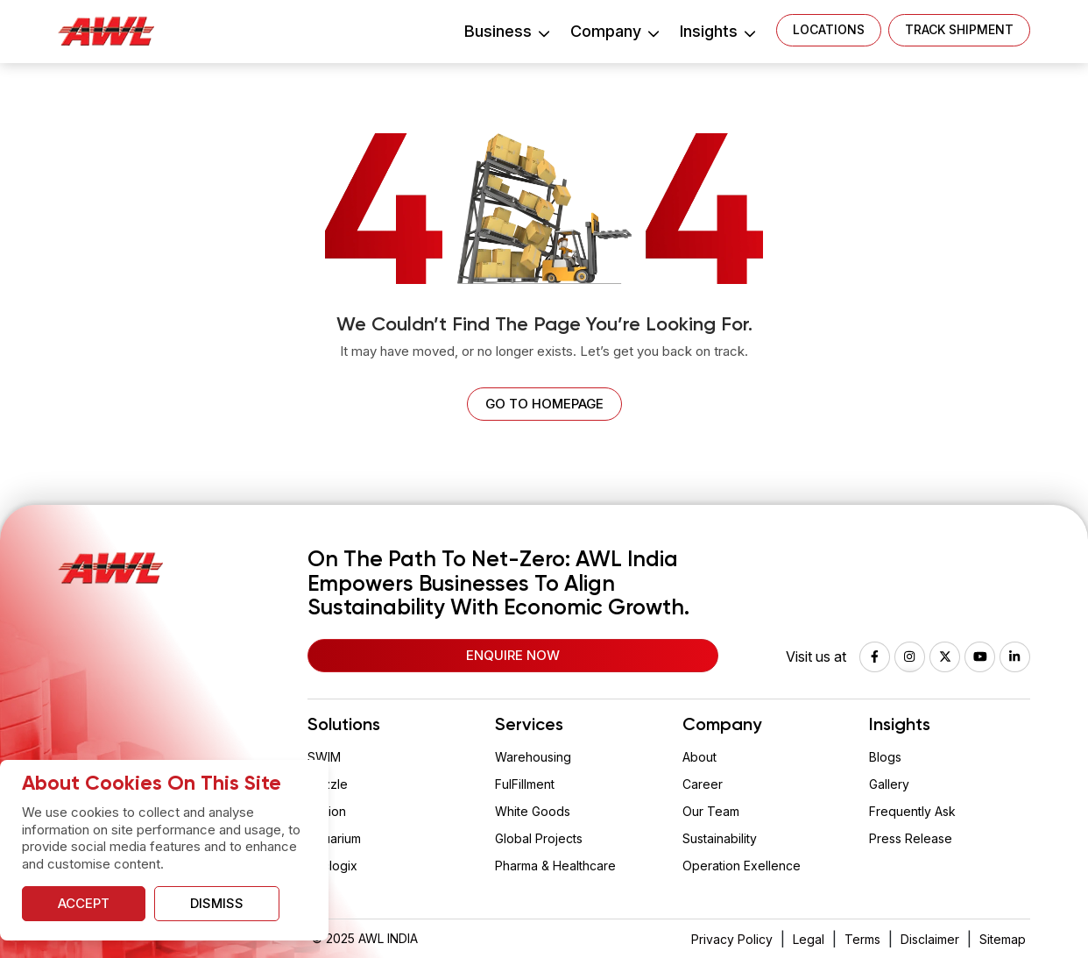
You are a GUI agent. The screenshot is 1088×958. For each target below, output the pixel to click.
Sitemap (1002, 939)
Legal (808, 939)
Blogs (885, 756)
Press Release (910, 838)
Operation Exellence (741, 865)
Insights (717, 31)
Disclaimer (930, 939)
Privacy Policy (732, 939)
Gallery (889, 784)
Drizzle (327, 784)
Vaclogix (332, 865)
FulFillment (525, 784)
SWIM (324, 756)
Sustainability (719, 838)
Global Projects (539, 838)
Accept (84, 903)
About (699, 756)
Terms (862, 939)
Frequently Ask (912, 811)
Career (702, 784)
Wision (326, 811)
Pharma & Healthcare (555, 865)
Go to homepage (544, 403)
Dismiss (217, 903)
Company (614, 31)
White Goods (532, 811)
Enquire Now (513, 655)
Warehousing (533, 756)
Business (506, 31)
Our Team (710, 811)
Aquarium (334, 838)
